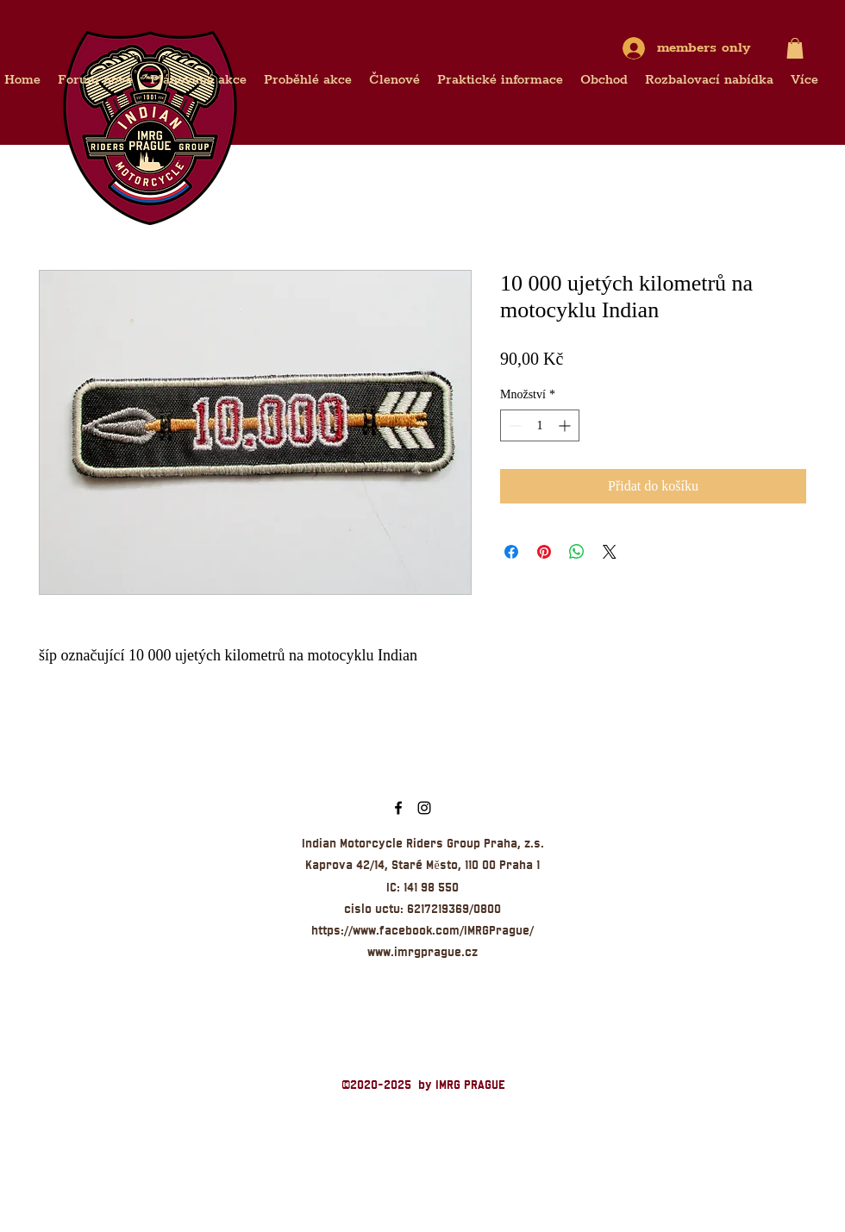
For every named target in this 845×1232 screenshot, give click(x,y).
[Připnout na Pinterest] (544, 551)
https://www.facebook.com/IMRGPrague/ (422, 930)
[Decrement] (513, 425)
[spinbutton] (539, 425)
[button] (795, 48)
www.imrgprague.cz (422, 952)
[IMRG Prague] (398, 807)
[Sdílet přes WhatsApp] (576, 551)
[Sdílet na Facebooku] (511, 551)
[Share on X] (609, 551)
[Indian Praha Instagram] (424, 807)
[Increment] (566, 425)
